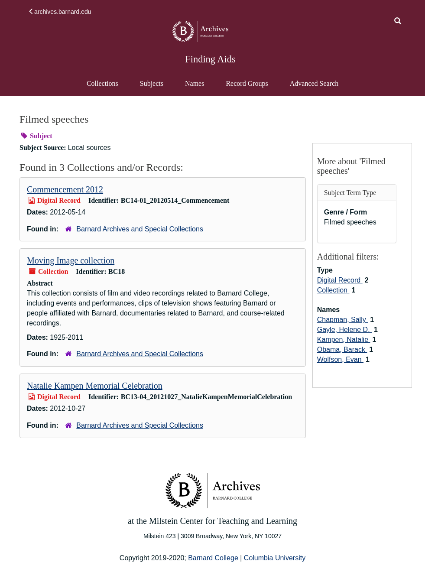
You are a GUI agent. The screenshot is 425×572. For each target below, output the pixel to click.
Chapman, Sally (342, 319)
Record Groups (247, 83)
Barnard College (213, 558)
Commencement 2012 (65, 189)
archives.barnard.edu (59, 11)
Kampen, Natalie (343, 339)
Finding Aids (210, 59)
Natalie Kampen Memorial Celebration (94, 385)
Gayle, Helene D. (344, 329)
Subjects (151, 83)
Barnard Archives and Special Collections (139, 229)
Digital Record (340, 280)
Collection (333, 290)
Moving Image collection (70, 260)
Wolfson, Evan (340, 359)
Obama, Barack (342, 349)
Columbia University (274, 558)
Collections (102, 83)
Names (194, 83)
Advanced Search (313, 87)
